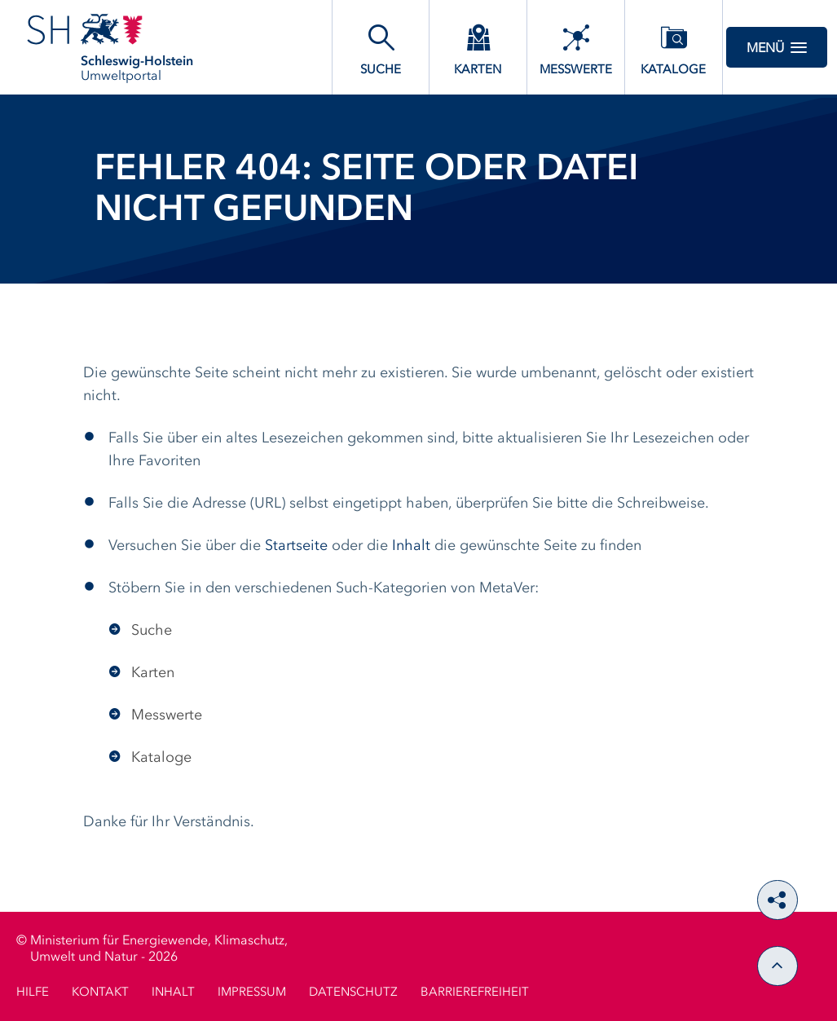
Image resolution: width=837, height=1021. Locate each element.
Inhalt (411, 546)
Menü (777, 47)
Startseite (296, 546)
